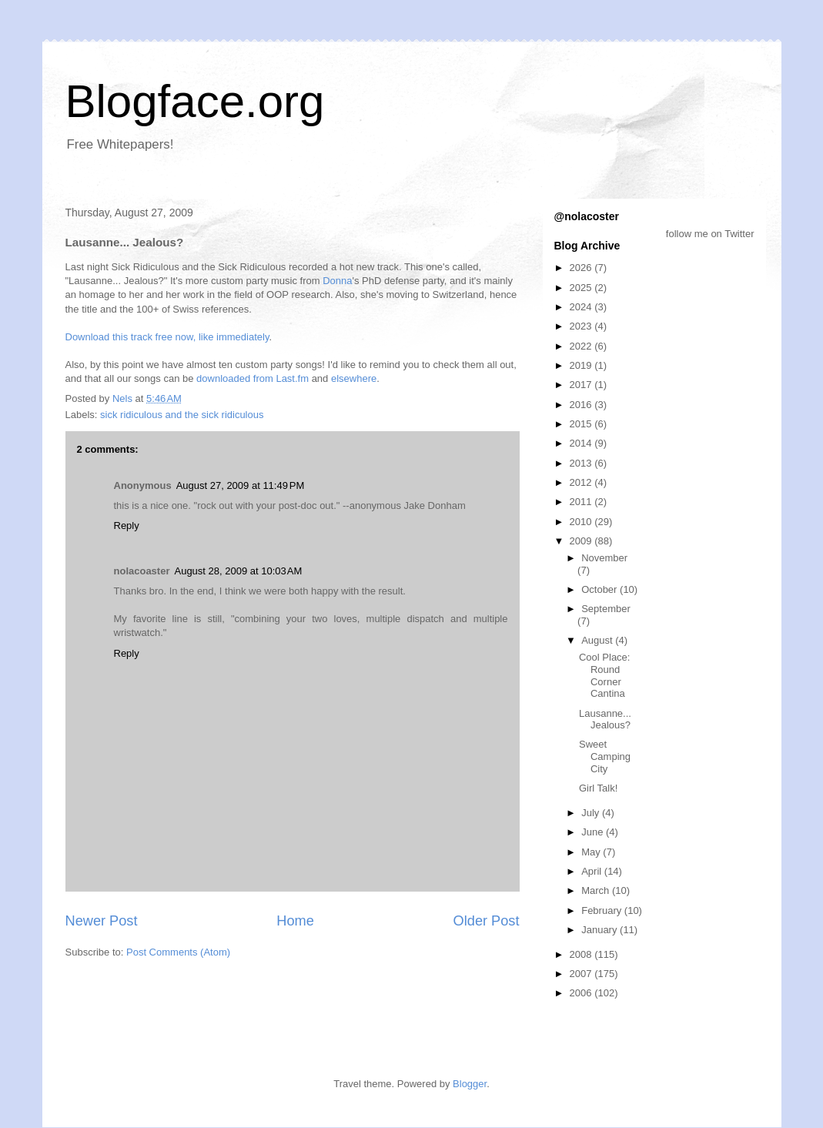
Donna (337, 280)
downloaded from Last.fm (252, 378)
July (591, 812)
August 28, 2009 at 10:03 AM (238, 571)
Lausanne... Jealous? (605, 719)
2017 (582, 384)
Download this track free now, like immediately (167, 337)
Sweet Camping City (605, 756)
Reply (126, 525)
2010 (582, 521)
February (602, 910)
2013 (582, 463)
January (600, 930)
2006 (582, 993)
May (592, 852)
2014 (582, 443)
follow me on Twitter (710, 233)
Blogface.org (195, 101)
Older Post (486, 921)
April (592, 871)
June (593, 832)
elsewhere (353, 378)
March (596, 890)
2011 (582, 501)
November (604, 558)
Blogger (470, 1084)
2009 (582, 541)
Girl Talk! (598, 788)
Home (295, 921)
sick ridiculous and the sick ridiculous (181, 414)
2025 (582, 287)
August (598, 640)
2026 (582, 267)
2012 (582, 482)
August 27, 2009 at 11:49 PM (240, 485)
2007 (582, 973)
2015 (582, 424)
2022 (582, 346)
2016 (582, 404)
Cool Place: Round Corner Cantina (604, 675)
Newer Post (101, 921)
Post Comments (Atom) (178, 952)
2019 (582, 365)
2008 (582, 954)
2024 (582, 307)
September (606, 608)
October (600, 589)
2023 (582, 326)
